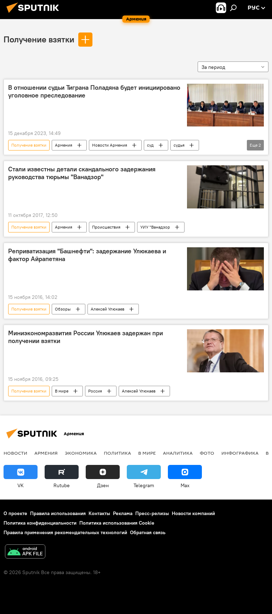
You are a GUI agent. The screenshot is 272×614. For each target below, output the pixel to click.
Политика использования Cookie (116, 523)
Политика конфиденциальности (40, 523)
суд (150, 145)
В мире (61, 391)
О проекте (15, 513)
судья (179, 145)
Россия (95, 391)
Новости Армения (109, 145)
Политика (117, 453)
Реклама (122, 513)
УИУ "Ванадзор (155, 227)
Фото (207, 453)
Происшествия (106, 227)
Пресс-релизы (152, 513)
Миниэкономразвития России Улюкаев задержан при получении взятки (85, 337)
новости (15, 453)
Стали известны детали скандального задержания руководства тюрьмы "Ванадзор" (81, 173)
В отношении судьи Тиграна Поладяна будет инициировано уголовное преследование (94, 91)
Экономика (81, 453)
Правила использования (58, 513)
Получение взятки (39, 39)
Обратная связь (147, 532)
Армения (63, 145)
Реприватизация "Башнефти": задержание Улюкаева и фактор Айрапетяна (87, 255)
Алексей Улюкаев (107, 309)
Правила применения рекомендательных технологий (65, 532)
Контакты (99, 513)
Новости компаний (193, 513)
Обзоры (63, 309)
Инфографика (240, 453)
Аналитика (178, 453)
